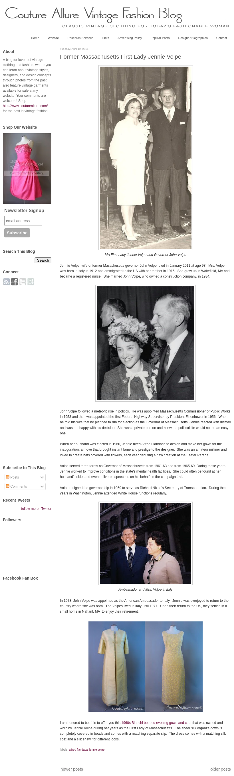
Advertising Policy (130, 38)
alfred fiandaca (78, 749)
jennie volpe (96, 749)
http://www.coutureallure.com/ (25, 106)
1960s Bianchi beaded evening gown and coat (156, 723)
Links (105, 38)
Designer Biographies (193, 38)
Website (53, 38)
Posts (12, 477)
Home (35, 38)
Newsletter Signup (24, 210)
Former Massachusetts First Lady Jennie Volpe (120, 57)
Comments (16, 486)
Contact (221, 38)
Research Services (80, 38)
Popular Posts (160, 38)
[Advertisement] (26, 372)
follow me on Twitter (36, 509)
